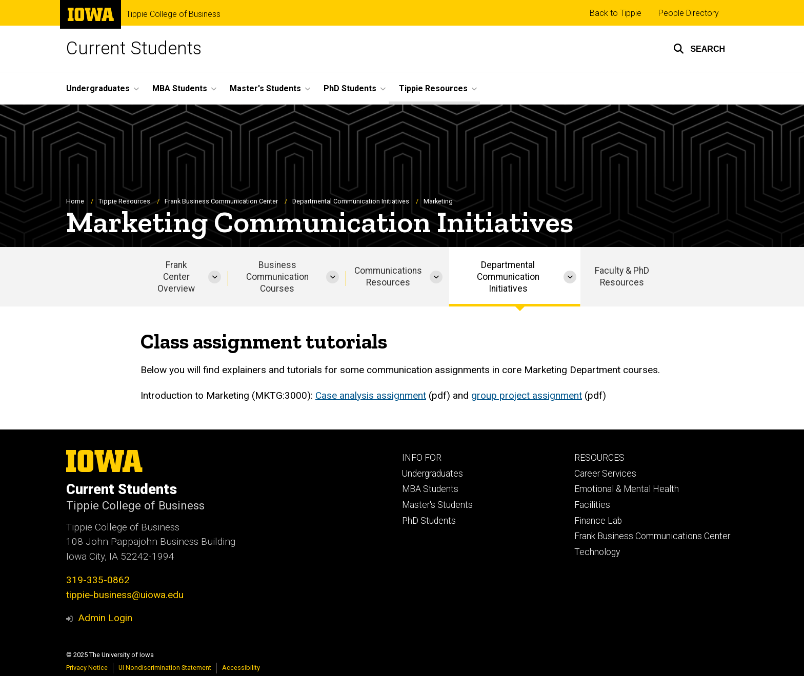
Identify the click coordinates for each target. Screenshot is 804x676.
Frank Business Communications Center (652, 536)
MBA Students (430, 489)
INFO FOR (421, 458)
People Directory (688, 13)
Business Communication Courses (277, 277)
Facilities (592, 505)
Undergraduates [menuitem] (98, 88)
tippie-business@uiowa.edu (125, 595)
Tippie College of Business (173, 14)
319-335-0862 (98, 580)
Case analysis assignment (370, 395)
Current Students (134, 48)
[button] (699, 49)
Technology (597, 552)
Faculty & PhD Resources (622, 277)
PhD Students (429, 521)
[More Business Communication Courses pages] (332, 277)
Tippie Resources (124, 201)
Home (75, 201)
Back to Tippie (615, 13)
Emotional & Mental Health (626, 489)
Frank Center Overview (176, 277)
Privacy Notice (87, 667)
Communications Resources (388, 277)
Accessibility (241, 667)
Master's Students (437, 505)
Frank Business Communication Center (221, 201)
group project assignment (526, 395)
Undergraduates (432, 473)
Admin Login (105, 618)
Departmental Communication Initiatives (350, 201)
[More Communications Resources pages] (436, 277)
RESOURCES (599, 458)
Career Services (605, 473)
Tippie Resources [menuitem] (433, 88)
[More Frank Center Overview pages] (214, 277)
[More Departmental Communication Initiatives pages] (569, 277)
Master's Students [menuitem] (265, 88)
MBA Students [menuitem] (179, 88)
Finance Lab (598, 521)
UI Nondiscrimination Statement (164, 667)
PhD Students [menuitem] (350, 88)
